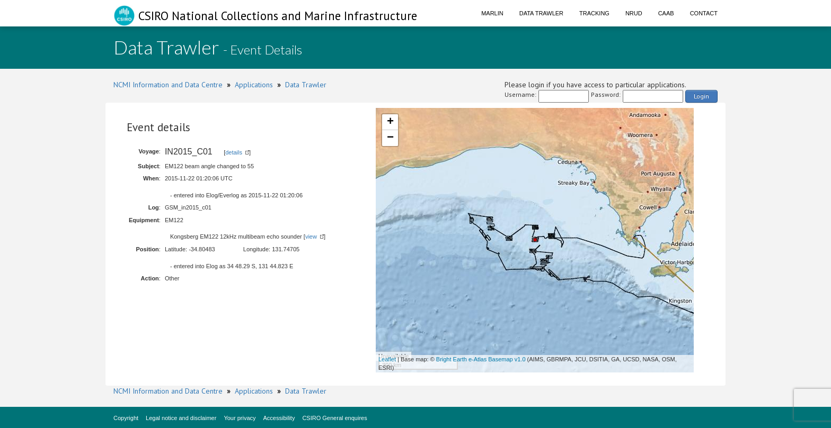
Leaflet (387, 359)
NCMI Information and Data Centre (168, 84)
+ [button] (390, 122)
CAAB (666, 13)
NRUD (633, 13)
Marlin (492, 13)
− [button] (390, 138)
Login (701, 96)
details (233, 152)
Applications (254, 84)
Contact (704, 13)
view (311, 236)
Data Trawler (541, 13)
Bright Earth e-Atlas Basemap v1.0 (481, 359)
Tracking (594, 13)
